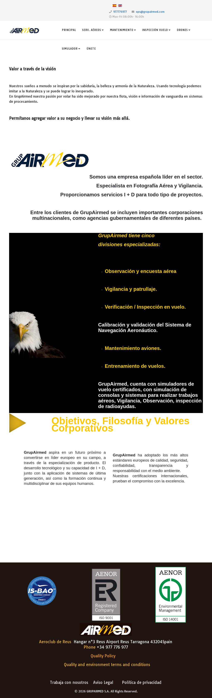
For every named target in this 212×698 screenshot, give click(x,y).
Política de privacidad (141, 682)
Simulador (70, 48)
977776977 (120, 11)
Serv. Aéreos (91, 30)
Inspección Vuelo (155, 30)
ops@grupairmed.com (150, 11)
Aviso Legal (103, 682)
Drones (182, 30)
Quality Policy (103, 655)
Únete (91, 48)
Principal (69, 30)
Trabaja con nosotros (69, 682)
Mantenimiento (121, 30)
